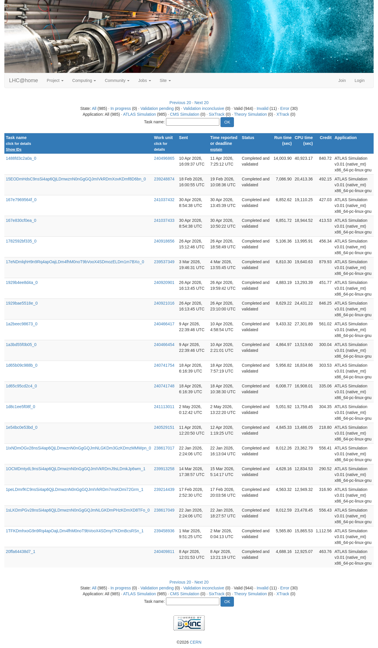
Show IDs (14, 149)
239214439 (164, 489)
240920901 (164, 282)
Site (165, 80)
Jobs (144, 80)
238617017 (164, 448)
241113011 (164, 406)
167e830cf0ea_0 (21, 220)
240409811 (164, 551)
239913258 (164, 468)
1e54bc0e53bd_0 (21, 427)
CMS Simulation (184, 114)
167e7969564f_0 (21, 199)
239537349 (164, 261)
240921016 (164, 303)
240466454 (164, 344)
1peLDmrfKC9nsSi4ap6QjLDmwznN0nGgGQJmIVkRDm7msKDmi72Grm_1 (74, 489)
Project (55, 80)
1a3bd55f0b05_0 (21, 344)
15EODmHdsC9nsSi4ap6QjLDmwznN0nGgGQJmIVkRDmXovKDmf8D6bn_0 (76, 179)
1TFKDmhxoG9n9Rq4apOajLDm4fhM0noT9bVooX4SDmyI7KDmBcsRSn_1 (75, 530)
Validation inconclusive (203, 108)
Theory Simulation (250, 114)
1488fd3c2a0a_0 (21, 158)
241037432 (164, 199)
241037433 (164, 220)
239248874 (164, 179)
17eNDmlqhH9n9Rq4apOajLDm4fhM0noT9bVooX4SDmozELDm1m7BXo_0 (75, 261)
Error (284, 108)
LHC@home (23, 80)
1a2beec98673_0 (21, 324)
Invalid (262, 108)
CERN (196, 642)
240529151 (164, 427)
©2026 (188, 642)
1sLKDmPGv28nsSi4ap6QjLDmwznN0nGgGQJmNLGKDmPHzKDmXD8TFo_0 (78, 510)
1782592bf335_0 (21, 241)
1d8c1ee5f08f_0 (20, 406)
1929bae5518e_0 (22, 303)
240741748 (164, 386)
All (94, 108)
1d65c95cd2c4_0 (21, 386)
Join (342, 80)
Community (117, 80)
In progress (121, 108)
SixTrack (217, 114)
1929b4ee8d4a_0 (22, 282)
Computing (84, 80)
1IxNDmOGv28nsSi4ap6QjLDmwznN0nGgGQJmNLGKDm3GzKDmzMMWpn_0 (78, 448)
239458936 (164, 530)
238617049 (164, 510)
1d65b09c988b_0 (21, 365)
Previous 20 (180, 102)
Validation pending (157, 108)
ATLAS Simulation (139, 114)
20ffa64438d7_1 (20, 551)
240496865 (164, 158)
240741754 (164, 365)
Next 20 (202, 102)
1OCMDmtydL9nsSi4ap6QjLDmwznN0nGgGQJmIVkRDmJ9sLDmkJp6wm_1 (75, 468)
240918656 (164, 241)
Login (360, 80)
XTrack (282, 114)
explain (216, 149)
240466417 (164, 324)
